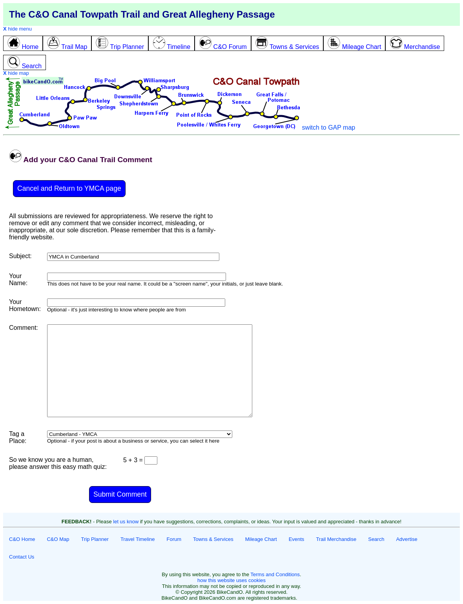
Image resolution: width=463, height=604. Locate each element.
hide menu (17, 29)
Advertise (406, 539)
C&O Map (58, 539)
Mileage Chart (261, 539)
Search (376, 539)
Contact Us (21, 557)
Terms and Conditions (275, 574)
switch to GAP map (328, 127)
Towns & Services (213, 539)
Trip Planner (95, 539)
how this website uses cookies (231, 580)
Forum (174, 539)
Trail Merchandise (336, 539)
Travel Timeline (137, 539)
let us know (126, 521)
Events (296, 539)
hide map (16, 73)
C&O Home (22, 539)
